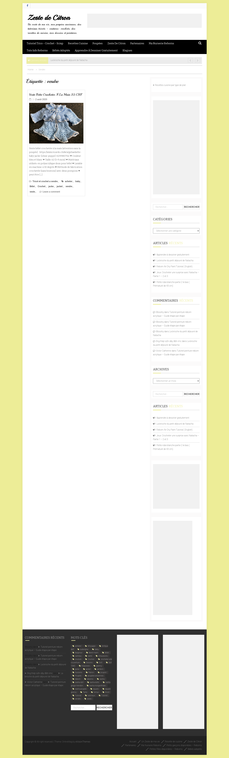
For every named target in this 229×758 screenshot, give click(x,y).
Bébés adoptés (61, 50)
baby (77, 181)
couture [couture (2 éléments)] (78, 659)
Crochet (41, 186)
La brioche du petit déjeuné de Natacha (174, 260)
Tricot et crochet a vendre (45, 181)
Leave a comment (51, 191)
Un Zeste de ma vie (150, 741)
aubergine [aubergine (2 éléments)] (84, 649)
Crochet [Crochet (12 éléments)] (91, 659)
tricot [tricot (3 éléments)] (107, 692)
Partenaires (137, 43)
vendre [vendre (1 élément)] (78, 699)
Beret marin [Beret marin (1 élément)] (93, 653)
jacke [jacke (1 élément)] (77, 669)
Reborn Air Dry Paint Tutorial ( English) (174, 266)
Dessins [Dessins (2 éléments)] (89, 662)
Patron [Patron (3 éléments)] (91, 672)
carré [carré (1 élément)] (90, 656)
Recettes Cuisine (78, 43)
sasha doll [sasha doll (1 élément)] (79, 682)
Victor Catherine (163, 350)
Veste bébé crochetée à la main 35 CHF (55, 95)
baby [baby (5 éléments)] (97, 649)
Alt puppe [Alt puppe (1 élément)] (91, 646)
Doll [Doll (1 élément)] (100, 662)
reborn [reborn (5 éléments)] (77, 679)
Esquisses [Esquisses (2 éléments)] (86, 666)
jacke (51, 186)
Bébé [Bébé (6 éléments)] (107, 653)
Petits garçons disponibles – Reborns (184, 745)
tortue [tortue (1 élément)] (96, 692)
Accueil (133, 741)
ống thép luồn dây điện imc (168, 341)
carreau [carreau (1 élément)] (78, 656)
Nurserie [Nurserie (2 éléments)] (78, 672)
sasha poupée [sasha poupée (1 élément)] (80, 689)
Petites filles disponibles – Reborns (166, 749)
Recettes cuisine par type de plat (170, 85)
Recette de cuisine (173, 741)
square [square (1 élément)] (96, 689)
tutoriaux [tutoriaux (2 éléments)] (91, 695)
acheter (68, 181)
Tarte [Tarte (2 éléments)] (85, 692)
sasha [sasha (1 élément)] (102, 679)
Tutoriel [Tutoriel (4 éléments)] (104, 695)
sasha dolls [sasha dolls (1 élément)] (94, 682)
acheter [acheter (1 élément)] (78, 646)
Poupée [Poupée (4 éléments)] (78, 676)
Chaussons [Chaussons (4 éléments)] (102, 656)
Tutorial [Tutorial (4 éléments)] (78, 695)
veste (32, 191)
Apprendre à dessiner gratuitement (96, 50)
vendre (69, 186)
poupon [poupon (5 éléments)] (103, 672)
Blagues (127, 50)
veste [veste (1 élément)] (89, 699)
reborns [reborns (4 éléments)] (90, 679)
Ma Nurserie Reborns (161, 43)
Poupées (98, 43)
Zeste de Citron (49, 17)
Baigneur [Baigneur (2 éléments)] (78, 653)
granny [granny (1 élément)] (99, 666)
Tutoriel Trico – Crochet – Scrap (45, 43)
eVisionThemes (83, 741)
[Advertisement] (144, 21)
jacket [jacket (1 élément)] (88, 669)
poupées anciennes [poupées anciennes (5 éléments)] (95, 676)
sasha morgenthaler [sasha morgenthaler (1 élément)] (97, 686)
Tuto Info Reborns (37, 50)
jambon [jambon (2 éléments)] (100, 669)
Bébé (32, 186)
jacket (60, 186)
